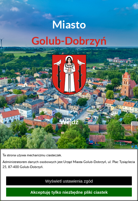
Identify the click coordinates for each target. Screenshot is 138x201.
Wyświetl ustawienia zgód (69, 181)
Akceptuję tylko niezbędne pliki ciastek (69, 192)
